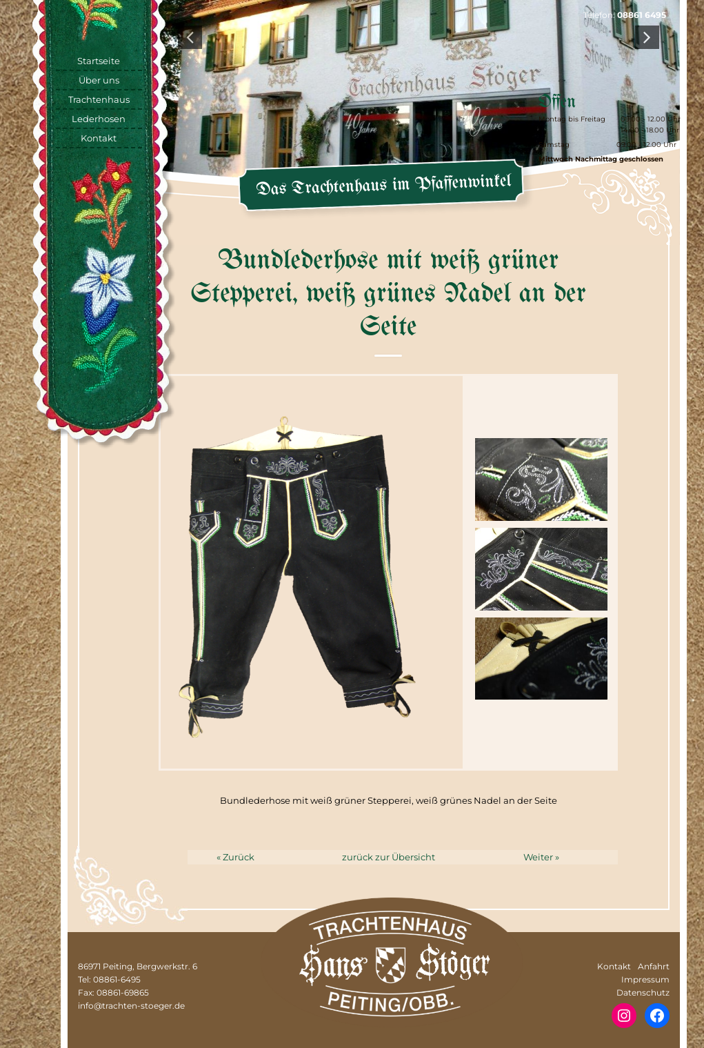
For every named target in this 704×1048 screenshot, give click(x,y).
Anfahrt (654, 966)
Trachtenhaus (99, 99)
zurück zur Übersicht (388, 856)
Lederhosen (98, 118)
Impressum (645, 979)
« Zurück (235, 856)
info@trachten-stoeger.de (131, 1005)
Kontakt (99, 138)
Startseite (98, 60)
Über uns (99, 80)
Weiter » (541, 856)
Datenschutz (643, 992)
